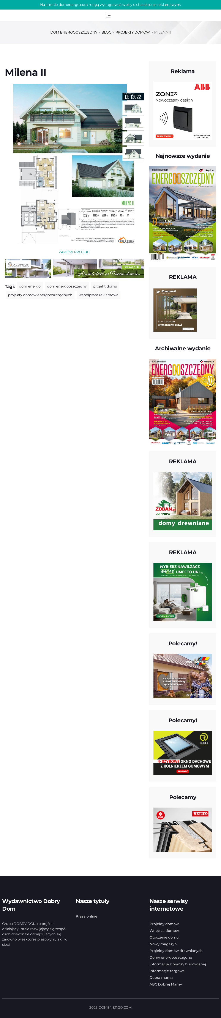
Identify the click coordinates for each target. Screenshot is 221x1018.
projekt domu (105, 286)
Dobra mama (161, 978)
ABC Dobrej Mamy (166, 984)
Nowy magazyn (163, 944)
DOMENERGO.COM (115, 1007)
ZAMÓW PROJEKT (74, 252)
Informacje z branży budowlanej (178, 964)
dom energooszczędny (67, 286)
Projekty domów (164, 924)
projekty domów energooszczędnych (40, 295)
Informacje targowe (167, 971)
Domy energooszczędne (171, 957)
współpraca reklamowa (98, 295)
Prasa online (86, 916)
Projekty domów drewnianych (176, 951)
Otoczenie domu (164, 937)
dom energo (30, 286)
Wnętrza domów (164, 931)
